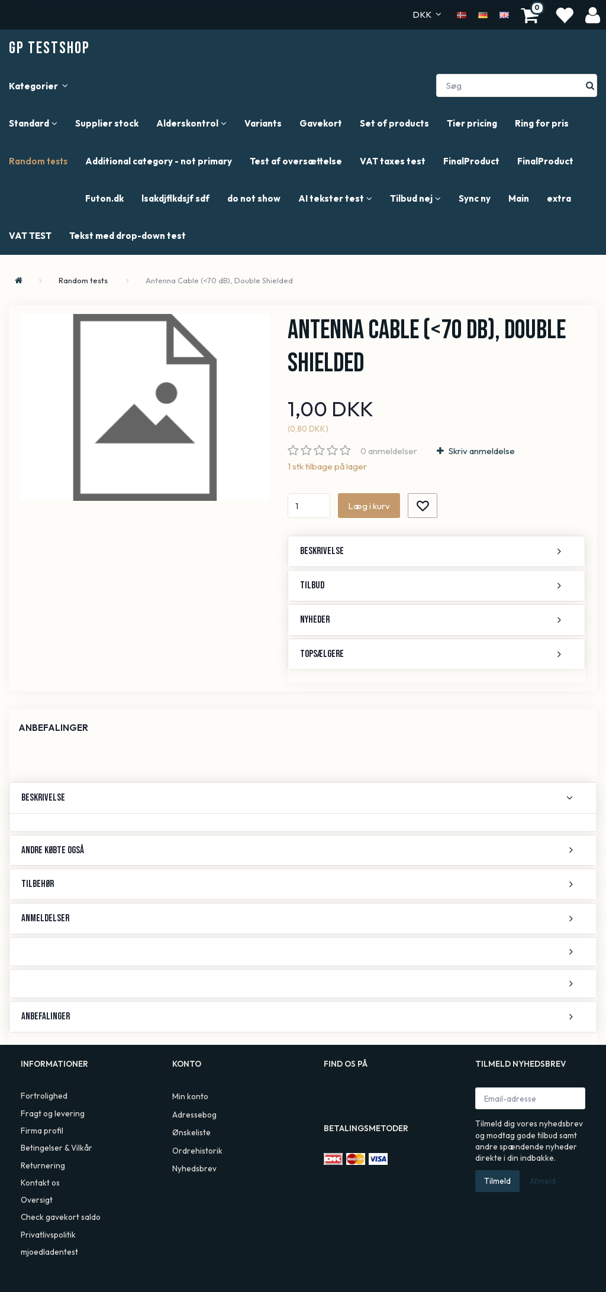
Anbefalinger (53, 727)
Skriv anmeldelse (481, 450)
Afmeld (543, 1181)
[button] (303, 952)
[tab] (436, 551)
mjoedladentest (49, 1251)
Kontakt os (40, 1182)
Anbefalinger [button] (45, 1016)
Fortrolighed (44, 1095)
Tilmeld (497, 1181)
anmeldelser (388, 450)
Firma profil (42, 1130)
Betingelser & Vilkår (56, 1147)
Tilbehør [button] (37, 884)
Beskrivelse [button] (322, 551)
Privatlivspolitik (48, 1234)
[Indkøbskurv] (532, 14)
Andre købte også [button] (52, 850)
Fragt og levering (53, 1113)
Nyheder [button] (315, 620)
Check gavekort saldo (61, 1217)
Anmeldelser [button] (45, 918)
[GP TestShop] (49, 48)
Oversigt (37, 1199)
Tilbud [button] (312, 585)
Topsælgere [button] (322, 654)
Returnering (43, 1165)
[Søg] (590, 85)
